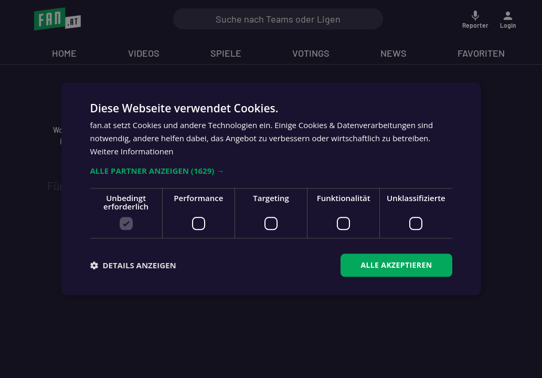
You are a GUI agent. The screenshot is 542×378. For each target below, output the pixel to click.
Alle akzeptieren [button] (396, 265)
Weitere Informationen (132, 151)
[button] (271, 170)
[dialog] (271, 189)
